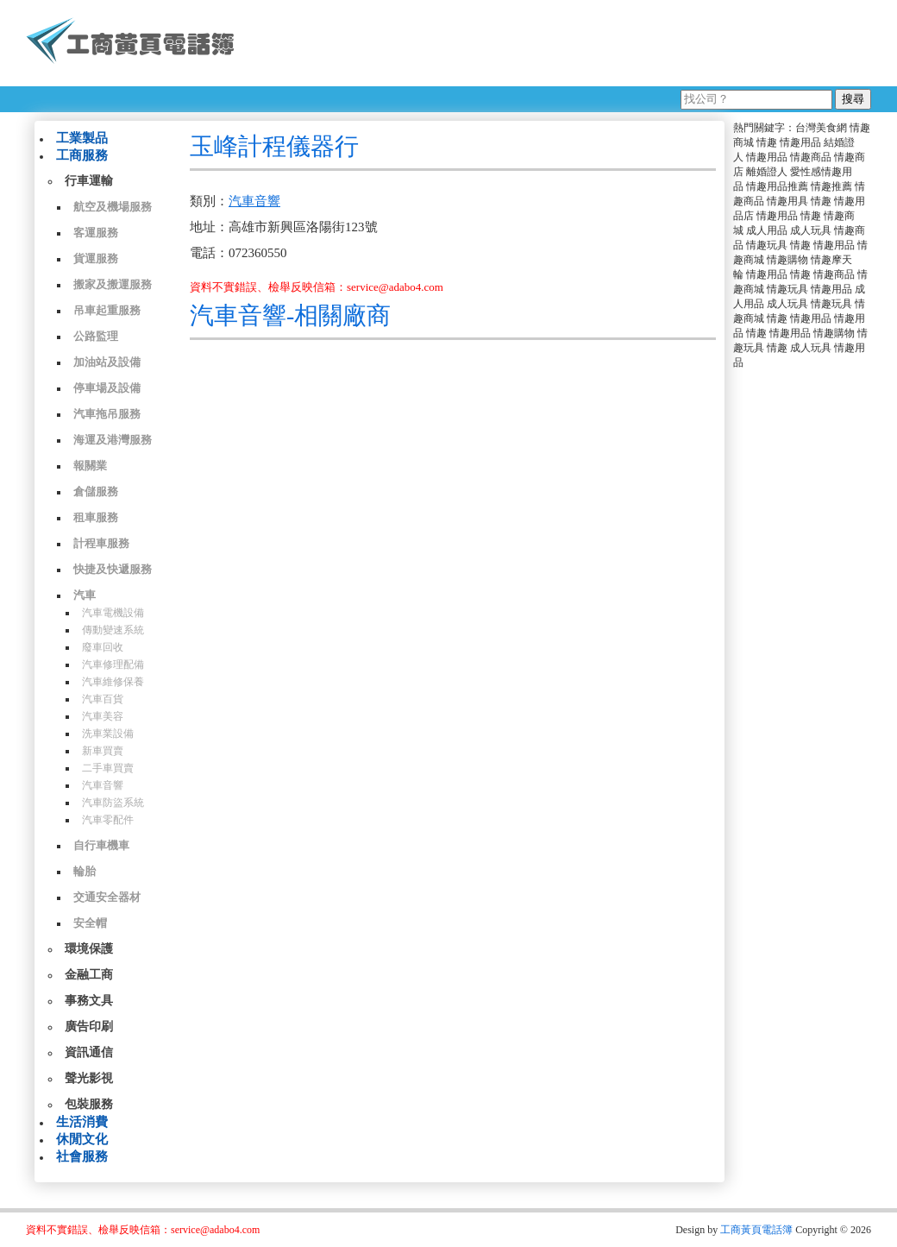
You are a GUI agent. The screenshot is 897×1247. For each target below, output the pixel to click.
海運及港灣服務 (112, 439)
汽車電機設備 (113, 613)
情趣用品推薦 (777, 186)
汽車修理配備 (113, 664)
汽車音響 (102, 785)
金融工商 (89, 974)
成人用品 (766, 230)
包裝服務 (89, 1104)
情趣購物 (787, 260)
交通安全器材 (107, 897)
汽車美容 (102, 716)
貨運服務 (95, 258)
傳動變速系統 (113, 630)
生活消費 (82, 1122)
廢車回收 (102, 647)
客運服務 (95, 232)
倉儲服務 (95, 491)
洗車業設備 (108, 733)
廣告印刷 (89, 1026)
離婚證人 (766, 172)
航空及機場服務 (112, 206)
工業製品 (82, 138)
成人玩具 (810, 230)
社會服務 (82, 1156)
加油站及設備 (107, 362)
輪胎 (84, 871)
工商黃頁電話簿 (756, 1230)
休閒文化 (82, 1139)
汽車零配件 (108, 820)
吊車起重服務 (107, 310)
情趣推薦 (831, 186)
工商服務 (82, 155)
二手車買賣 (108, 768)
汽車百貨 (102, 699)
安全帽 (90, 922)
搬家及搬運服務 (112, 284)
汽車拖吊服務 (107, 413)
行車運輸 (89, 180)
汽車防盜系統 (113, 803)
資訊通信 (89, 1052)
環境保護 (89, 948)
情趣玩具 (766, 245)
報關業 (90, 465)
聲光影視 (89, 1078)
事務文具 (89, 1000)
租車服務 (95, 517)
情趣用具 (787, 201)
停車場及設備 (107, 387)
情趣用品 (800, 142)
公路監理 (95, 336)
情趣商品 (810, 157)
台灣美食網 (821, 128)
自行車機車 (101, 845)
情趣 (766, 142)
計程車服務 (101, 543)
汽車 (84, 595)
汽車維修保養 (113, 682)
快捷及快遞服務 (112, 569)
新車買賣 (102, 751)
